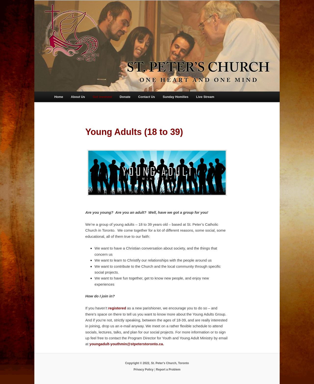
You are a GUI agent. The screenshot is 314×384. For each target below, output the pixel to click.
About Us (78, 97)
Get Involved (102, 97)
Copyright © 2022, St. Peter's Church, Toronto (157, 363)
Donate (125, 97)
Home (58, 97)
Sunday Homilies (175, 97)
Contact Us (146, 97)
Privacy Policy (143, 369)
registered (117, 308)
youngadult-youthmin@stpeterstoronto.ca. (127, 344)
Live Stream (205, 97)
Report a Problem (168, 369)
